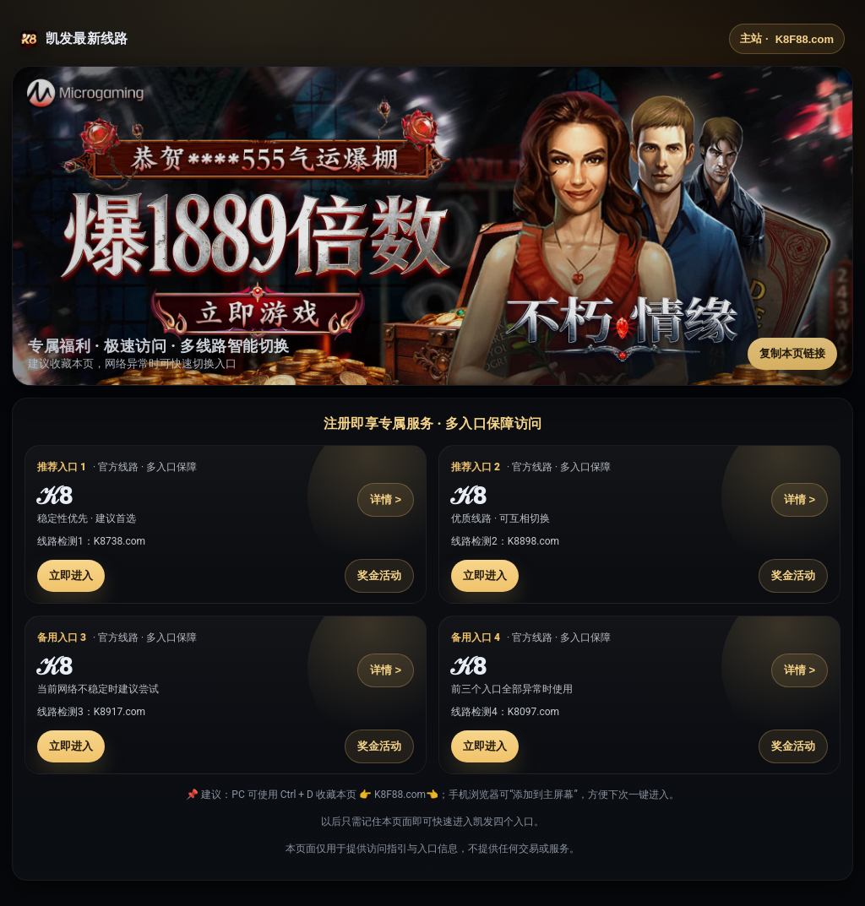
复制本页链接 (792, 353)
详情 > (385, 499)
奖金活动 (379, 575)
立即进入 (71, 575)
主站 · (787, 39)
